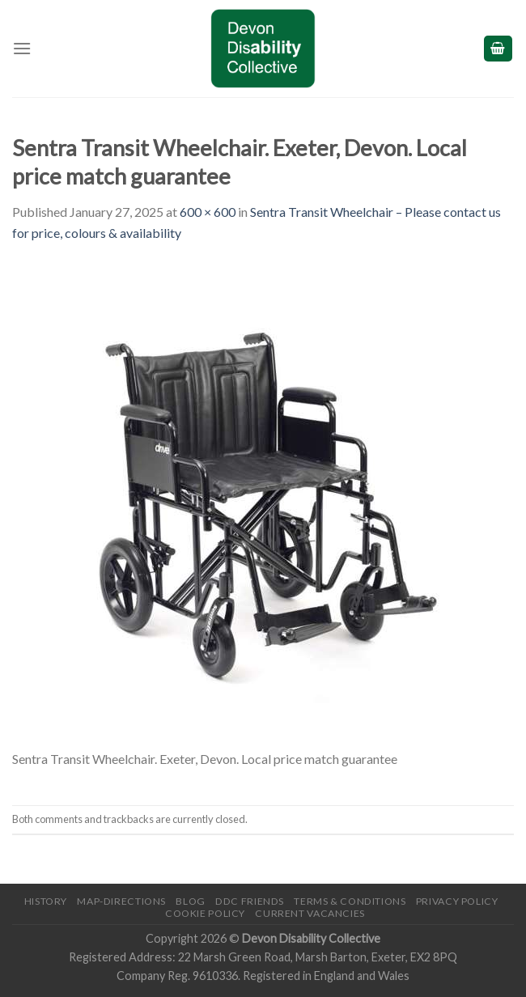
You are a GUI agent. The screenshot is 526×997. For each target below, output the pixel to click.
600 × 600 (207, 211)
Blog (190, 901)
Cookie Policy (205, 913)
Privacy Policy (457, 901)
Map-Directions (121, 901)
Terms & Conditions (349, 901)
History (45, 901)
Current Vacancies (309, 913)
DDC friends (249, 901)
